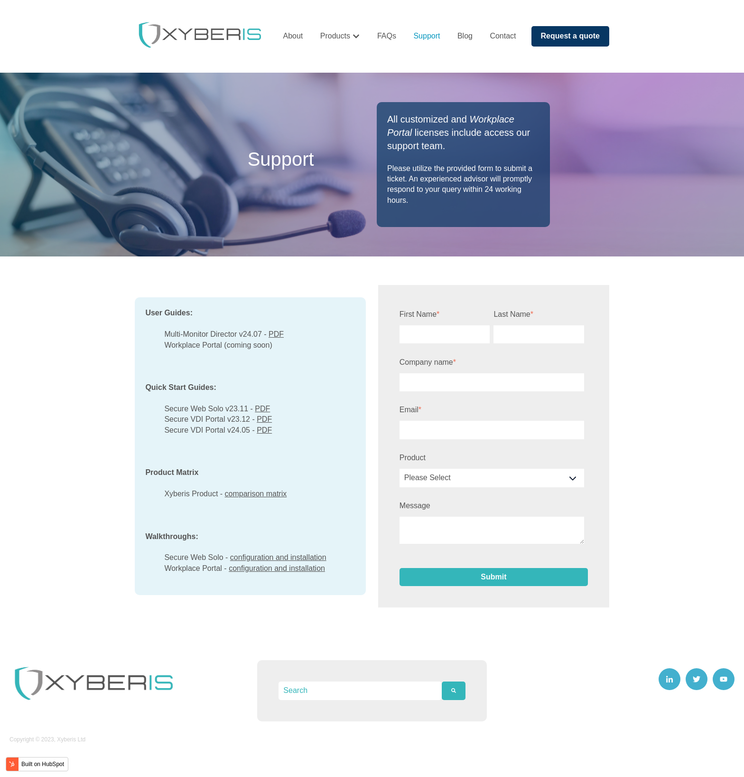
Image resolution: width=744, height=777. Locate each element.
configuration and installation (278, 557)
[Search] (453, 691)
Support (426, 36)
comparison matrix (256, 494)
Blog (465, 36)
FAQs (386, 36)
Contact (503, 36)
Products (335, 36)
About (293, 36)
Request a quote (570, 36)
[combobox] (360, 691)
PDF (276, 334)
